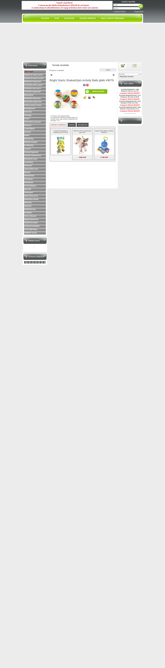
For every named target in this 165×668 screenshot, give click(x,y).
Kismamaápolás (30, 186)
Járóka (27, 119)
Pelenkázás (28, 179)
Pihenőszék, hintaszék (32, 122)
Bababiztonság (29, 209)
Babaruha (28, 203)
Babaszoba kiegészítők (32, 102)
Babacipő (27, 206)
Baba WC (27, 189)
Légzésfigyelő (29, 129)
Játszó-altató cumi (31, 169)
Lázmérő (27, 149)
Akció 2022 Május (30, 229)
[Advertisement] (82, 42)
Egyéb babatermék (31, 219)
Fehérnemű (28, 192)
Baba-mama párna (31, 196)
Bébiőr (26, 135)
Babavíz (27, 172)
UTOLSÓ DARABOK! (32, 226)
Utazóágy (27, 115)
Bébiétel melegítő (30, 142)
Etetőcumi (28, 166)
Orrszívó (27, 132)
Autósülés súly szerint (32, 88)
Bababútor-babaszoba (32, 98)
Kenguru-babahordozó (32, 155)
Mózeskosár (28, 95)
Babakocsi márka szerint (33, 75)
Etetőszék (28, 112)
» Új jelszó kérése (119, 12)
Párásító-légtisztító (31, 152)
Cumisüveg (28, 162)
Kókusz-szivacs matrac (33, 105)
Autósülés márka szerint (33, 85)
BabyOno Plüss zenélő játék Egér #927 (82, 131)
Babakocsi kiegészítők (32, 82)
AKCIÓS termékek (31, 223)
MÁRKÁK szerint (30, 233)
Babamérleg (28, 139)
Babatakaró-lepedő (31, 199)
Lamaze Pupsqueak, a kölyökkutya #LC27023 (60, 131)
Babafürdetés (29, 176)
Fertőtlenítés (29, 145)
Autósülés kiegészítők (32, 92)
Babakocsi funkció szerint (34, 78)
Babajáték (28, 213)
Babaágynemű (29, 108)
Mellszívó (27, 125)
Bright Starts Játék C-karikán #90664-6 (104, 131)
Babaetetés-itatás (30, 159)
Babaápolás (28, 182)
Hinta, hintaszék (30, 216)
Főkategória (52, 70)
